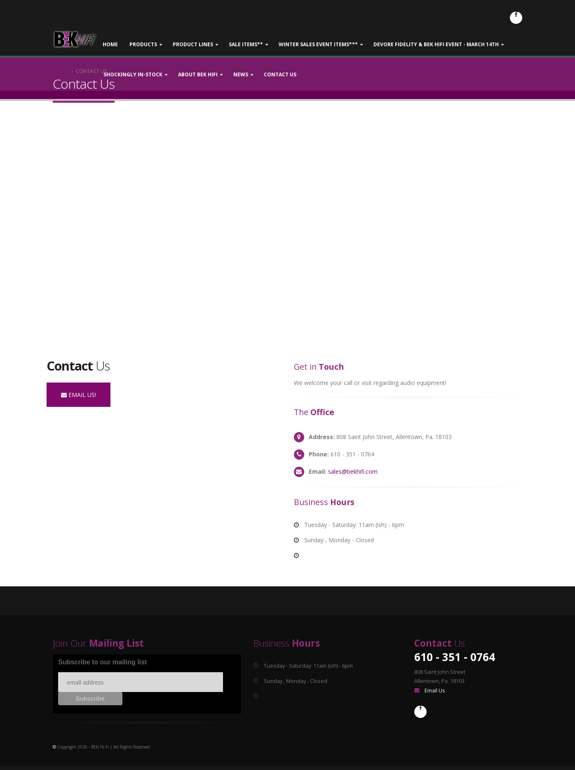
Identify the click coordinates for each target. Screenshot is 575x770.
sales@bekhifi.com (353, 471)
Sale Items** (246, 44)
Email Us (435, 690)
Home (110, 44)
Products (143, 44)
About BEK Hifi (198, 74)
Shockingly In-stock (132, 74)
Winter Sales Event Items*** (318, 44)
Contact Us (280, 74)
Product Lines (193, 44)
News (240, 74)
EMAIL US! (78, 395)
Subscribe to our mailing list (102, 662)
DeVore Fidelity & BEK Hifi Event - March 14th (436, 44)
